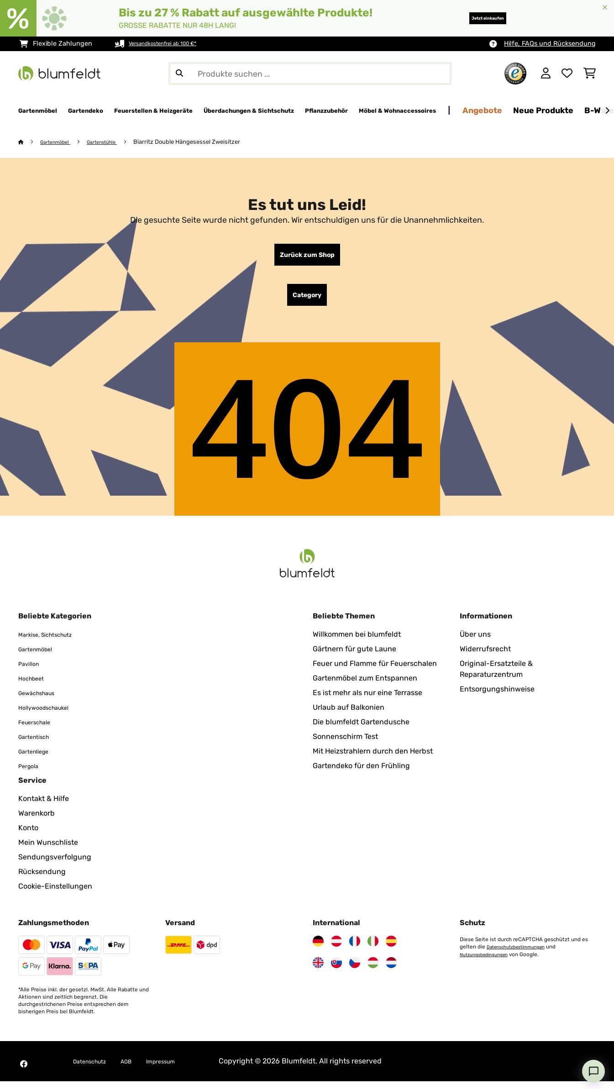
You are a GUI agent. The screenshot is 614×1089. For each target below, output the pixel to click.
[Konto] (546, 73)
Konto (28, 835)
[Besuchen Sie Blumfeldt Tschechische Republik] (354, 970)
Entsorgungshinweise (497, 696)
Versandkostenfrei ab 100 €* (172, 43)
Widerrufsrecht (485, 656)
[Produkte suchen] (309, 73)
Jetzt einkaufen (472, 18)
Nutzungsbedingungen (488, 961)
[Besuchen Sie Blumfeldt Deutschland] (318, 948)
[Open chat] (593, 1071)
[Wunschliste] (567, 73)
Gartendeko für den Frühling (361, 773)
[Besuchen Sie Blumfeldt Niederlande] (391, 970)
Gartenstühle (113, 142)
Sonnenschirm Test (345, 744)
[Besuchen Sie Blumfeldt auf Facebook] (23, 1071)
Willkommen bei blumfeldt (357, 642)
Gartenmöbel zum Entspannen (365, 685)
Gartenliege (38, 758)
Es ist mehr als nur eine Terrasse (367, 700)
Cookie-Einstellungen (55, 894)
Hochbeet (35, 685)
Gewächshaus (42, 700)
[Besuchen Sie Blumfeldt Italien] (372, 948)
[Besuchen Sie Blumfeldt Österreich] (336, 948)
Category (307, 300)
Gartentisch (38, 744)
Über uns (475, 642)
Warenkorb (36, 821)
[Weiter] (607, 111)
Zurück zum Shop (307, 256)
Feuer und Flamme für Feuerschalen (375, 671)
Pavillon (31, 671)
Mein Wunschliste (48, 850)
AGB (139, 1068)
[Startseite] (30, 142)
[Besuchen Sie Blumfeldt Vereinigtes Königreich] (318, 970)
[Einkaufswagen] (589, 73)
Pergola (31, 773)
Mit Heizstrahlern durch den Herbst (373, 758)
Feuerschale (39, 729)
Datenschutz (95, 1068)
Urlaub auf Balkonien (348, 715)
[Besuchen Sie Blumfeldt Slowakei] (336, 970)
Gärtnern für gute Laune (354, 656)
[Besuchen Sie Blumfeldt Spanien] (391, 948)
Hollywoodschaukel (51, 715)
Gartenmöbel (60, 142)
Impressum (180, 1068)
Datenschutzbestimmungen (521, 954)
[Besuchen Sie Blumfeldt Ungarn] (372, 970)
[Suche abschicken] (179, 73)
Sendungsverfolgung (54, 864)
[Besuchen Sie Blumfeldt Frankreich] (354, 948)
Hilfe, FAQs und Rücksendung (550, 43)
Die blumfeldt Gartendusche (361, 729)
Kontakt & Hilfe (43, 806)
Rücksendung (42, 879)
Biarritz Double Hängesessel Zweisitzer (201, 142)
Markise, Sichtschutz (53, 642)
